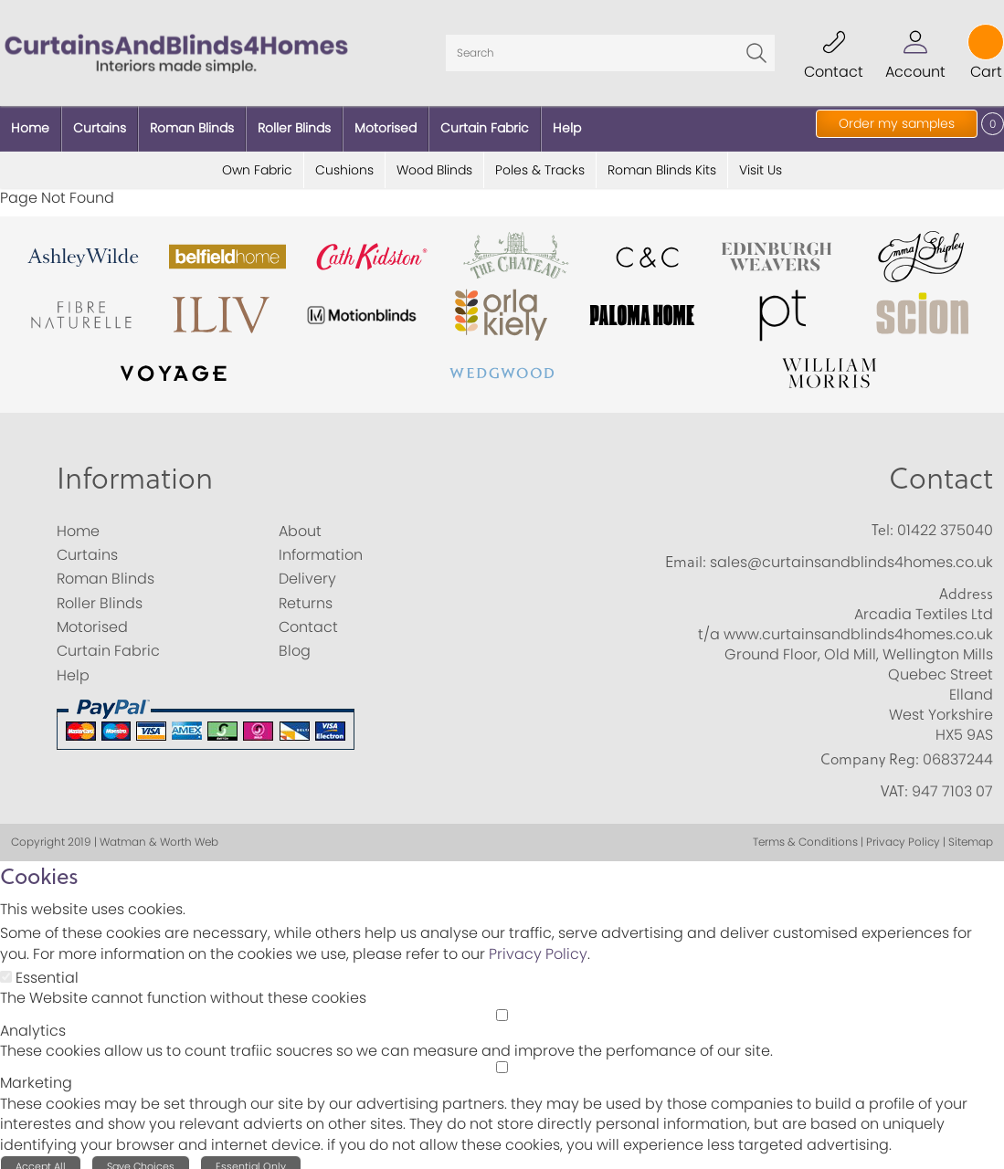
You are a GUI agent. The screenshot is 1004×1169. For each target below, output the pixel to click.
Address (966, 584)
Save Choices (140, 1157)
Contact (941, 467)
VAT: (894, 782)
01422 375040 (945, 520)
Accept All (41, 1157)
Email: (685, 552)
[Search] (610, 48)
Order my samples (897, 123)
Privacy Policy (538, 943)
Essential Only (251, 1157)
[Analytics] (502, 1005)
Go (756, 48)
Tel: (882, 520)
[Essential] (6, 967)
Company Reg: (869, 749)
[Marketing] (502, 1058)
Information (135, 467)
